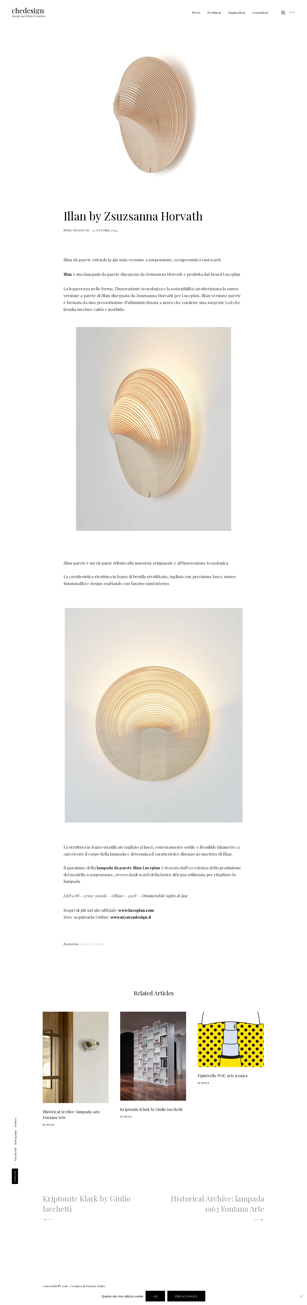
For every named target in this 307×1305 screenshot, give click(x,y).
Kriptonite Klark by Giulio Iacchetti (151, 1109)
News (196, 12)
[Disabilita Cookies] (301, 1296)
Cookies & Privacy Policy (87, 1286)
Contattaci (260, 12)
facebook (15, 1154)
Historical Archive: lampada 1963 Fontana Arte (71, 1114)
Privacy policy (186, 1296)
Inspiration (236, 12)
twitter (15, 1122)
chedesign (28, 10)
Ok (155, 1296)
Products (214, 12)
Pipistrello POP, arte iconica (222, 1075)
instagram (15, 1137)
